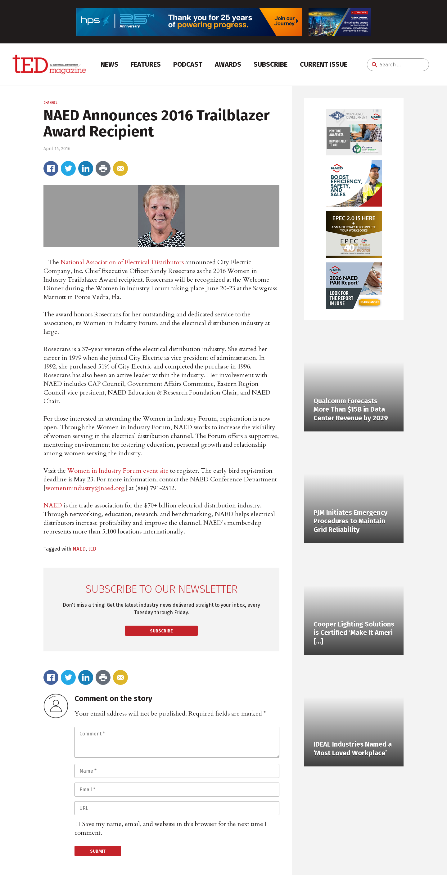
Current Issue (323, 64)
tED (92, 549)
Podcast (187, 64)
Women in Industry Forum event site (118, 471)
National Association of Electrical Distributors (122, 262)
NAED (52, 505)
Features (146, 64)
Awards (228, 64)
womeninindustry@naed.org (85, 488)
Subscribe (270, 64)
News (109, 64)
